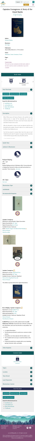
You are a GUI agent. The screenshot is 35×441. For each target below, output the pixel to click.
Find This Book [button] (17, 90)
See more (18, 169)
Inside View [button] (17, 143)
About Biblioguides (4, 425)
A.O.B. (14, 313)
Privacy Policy (3, 427)
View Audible (23, 94)
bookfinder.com (8, 103)
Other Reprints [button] (17, 348)
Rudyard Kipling (17, 15)
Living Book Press (16, 272)
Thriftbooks (7, 108)
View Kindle (6, 94)
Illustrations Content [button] (17, 384)
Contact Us (15, 428)
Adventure (7, 54)
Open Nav (33, 4)
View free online (6, 232)
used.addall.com (9, 105)
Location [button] (17, 372)
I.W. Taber (7, 45)
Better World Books (9, 107)
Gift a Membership (16, 427)
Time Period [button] (17, 376)
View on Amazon (6, 230)
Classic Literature (14, 54)
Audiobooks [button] (17, 190)
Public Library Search (8, 98)
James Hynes (15, 225)
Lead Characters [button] (17, 380)
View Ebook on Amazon (7, 318)
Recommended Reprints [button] (17, 194)
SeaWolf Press (15, 309)
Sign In (26, 4)
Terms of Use (3, 428)
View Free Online (14, 94)
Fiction (20, 54)
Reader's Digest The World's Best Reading (16, 228)
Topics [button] (17, 368)
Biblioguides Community (17, 425)
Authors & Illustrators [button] (17, 147)
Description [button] (17, 113)
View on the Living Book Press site (10, 278)
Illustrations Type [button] (17, 186)
